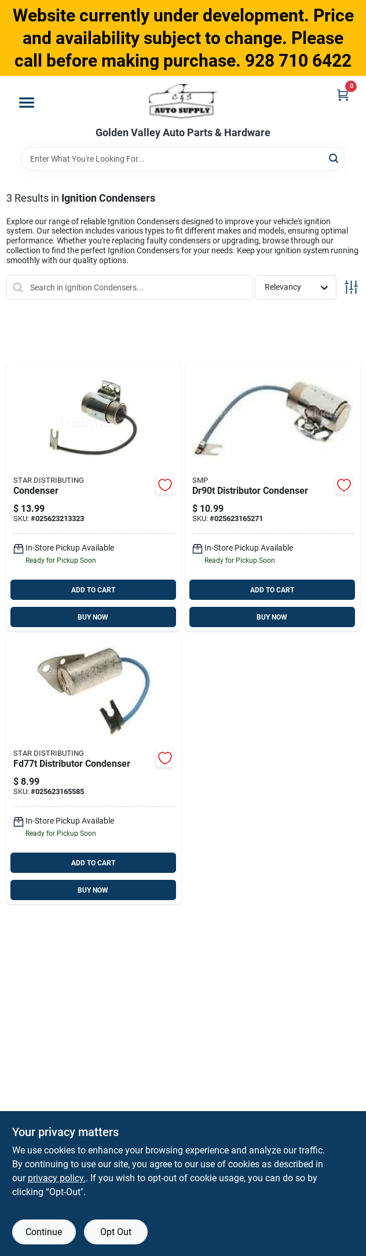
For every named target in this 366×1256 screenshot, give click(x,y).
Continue (43, 1231)
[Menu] (26, 102)
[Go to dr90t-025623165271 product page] (272, 496)
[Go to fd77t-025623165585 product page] (93, 769)
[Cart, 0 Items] (343, 95)
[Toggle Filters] (351, 287)
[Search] (334, 158)
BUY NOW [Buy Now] (93, 617)
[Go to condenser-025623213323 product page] (93, 496)
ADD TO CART (93, 590)
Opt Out (115, 1231)
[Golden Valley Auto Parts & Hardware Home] (183, 101)
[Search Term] (183, 158)
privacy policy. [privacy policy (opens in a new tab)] (57, 1178)
